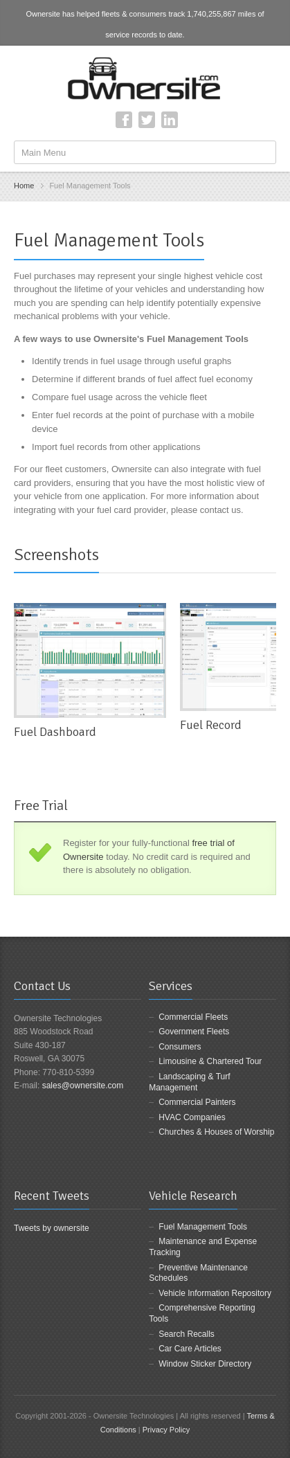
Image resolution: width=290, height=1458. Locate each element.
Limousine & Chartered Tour (210, 1061)
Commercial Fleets (193, 1017)
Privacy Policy (166, 1429)
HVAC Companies (191, 1117)
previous (253, 560)
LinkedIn (169, 119)
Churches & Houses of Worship (216, 1132)
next (268, 560)
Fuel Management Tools (202, 1227)
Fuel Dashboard (55, 731)
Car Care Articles (189, 1348)
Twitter (146, 119)
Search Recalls (186, 1334)
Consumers (179, 1047)
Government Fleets (193, 1031)
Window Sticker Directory (204, 1364)
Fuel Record (211, 724)
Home (24, 185)
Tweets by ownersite (51, 1228)
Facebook (124, 119)
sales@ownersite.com (83, 1085)
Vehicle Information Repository (214, 1293)
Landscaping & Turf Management (189, 1082)
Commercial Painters (196, 1102)
